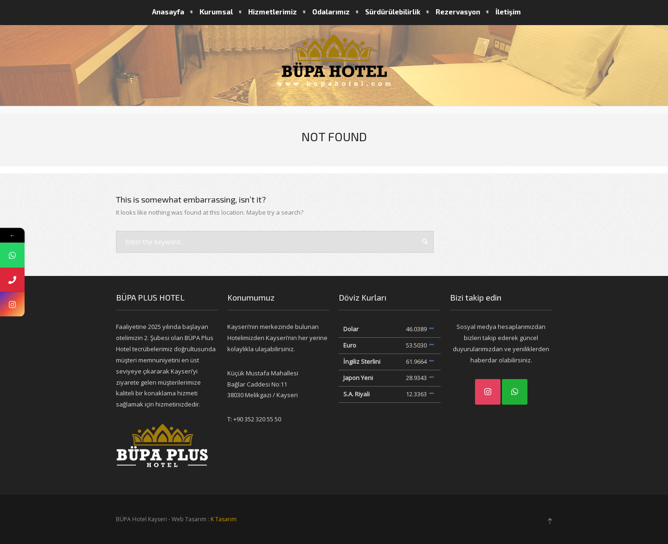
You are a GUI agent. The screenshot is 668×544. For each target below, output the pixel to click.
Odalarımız (331, 11)
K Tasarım (224, 519)
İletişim (508, 11)
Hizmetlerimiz (272, 11)
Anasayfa (168, 11)
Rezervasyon (458, 11)
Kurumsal (216, 11)
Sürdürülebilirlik (392, 11)
